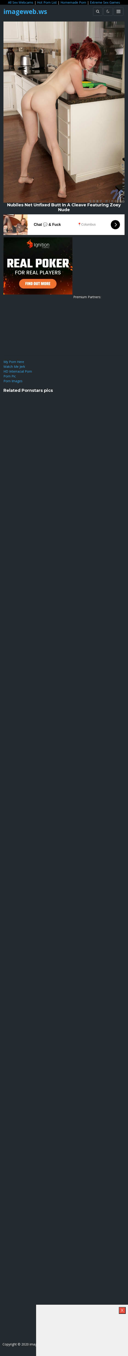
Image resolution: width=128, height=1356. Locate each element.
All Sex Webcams (20, 2)
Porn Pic (9, 376)
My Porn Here (13, 362)
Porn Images (13, 381)
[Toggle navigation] (118, 11)
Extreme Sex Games (105, 2)
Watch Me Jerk (14, 366)
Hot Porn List (47, 2)
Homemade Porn (73, 2)
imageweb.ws (25, 11)
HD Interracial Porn (17, 371)
